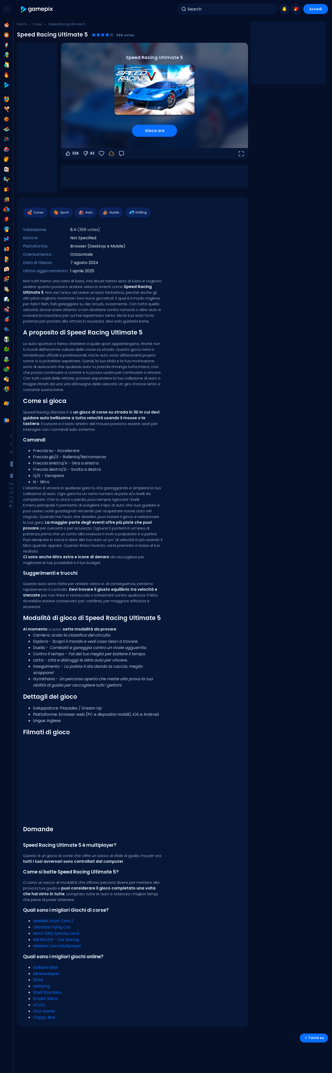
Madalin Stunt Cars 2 (53, 921)
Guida (110, 213)
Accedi (315, 9)
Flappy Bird (44, 1017)
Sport (61, 213)
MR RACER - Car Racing (56, 939)
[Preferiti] (101, 153)
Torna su (314, 1038)
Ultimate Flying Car (51, 927)
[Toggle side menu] (6, 9)
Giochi (21, 24)
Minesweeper (46, 973)
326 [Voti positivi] (72, 153)
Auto (85, 213)
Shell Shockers (47, 992)
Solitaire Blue (45, 967)
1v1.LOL (39, 1005)
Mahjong (41, 986)
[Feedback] (121, 153)
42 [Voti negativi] (88, 153)
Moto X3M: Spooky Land (56, 933)
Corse (37, 24)
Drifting (137, 213)
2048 (38, 980)
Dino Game (44, 1011)
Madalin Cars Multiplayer (57, 946)
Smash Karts (45, 999)
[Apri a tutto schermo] (241, 153)
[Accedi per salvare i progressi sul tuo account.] (111, 153)
